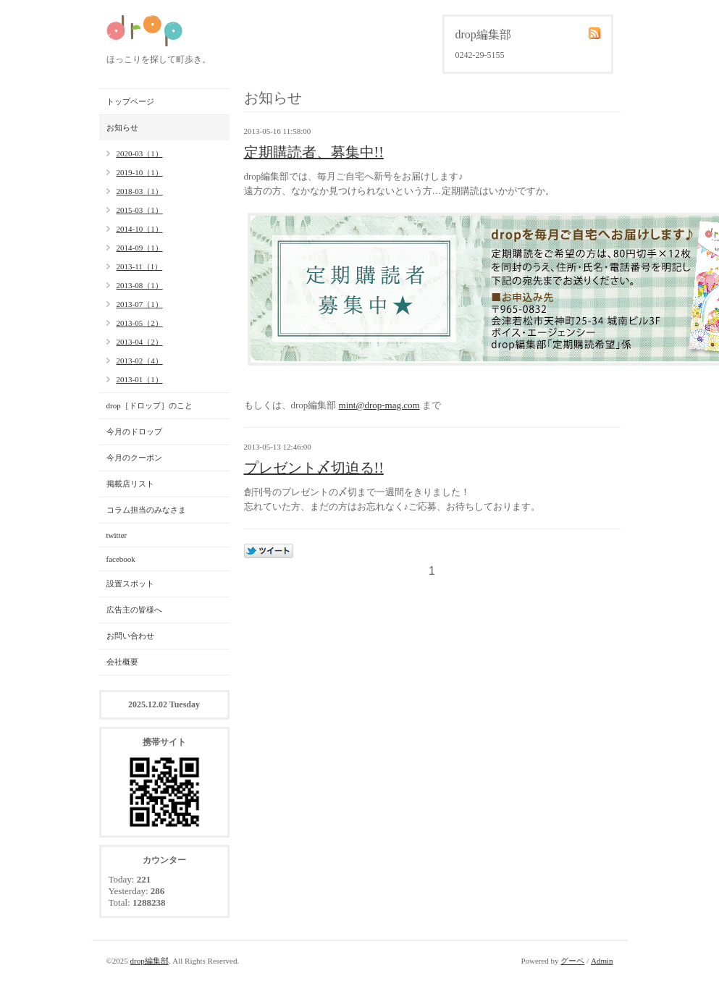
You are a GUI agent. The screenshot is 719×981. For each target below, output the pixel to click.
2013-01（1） (140, 379)
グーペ (572, 960)
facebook (120, 559)
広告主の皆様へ (134, 609)
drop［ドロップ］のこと (149, 405)
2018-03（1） (140, 191)
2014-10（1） (140, 228)
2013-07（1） (140, 304)
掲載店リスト (130, 483)
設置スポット (130, 583)
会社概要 (122, 661)
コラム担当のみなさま (146, 509)
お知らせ (122, 127)
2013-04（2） (140, 341)
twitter (116, 535)
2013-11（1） (140, 266)
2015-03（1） (140, 210)
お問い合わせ (130, 635)
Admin (602, 960)
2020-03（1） (140, 153)
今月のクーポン (134, 457)
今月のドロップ (134, 431)
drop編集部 (149, 960)
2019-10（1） (140, 172)
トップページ (130, 101)
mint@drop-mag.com (379, 405)
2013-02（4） (140, 360)
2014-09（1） (140, 247)
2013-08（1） (140, 285)
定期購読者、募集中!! (314, 152)
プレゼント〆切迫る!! (314, 468)
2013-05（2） (140, 323)
